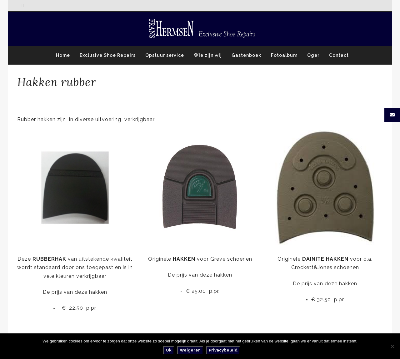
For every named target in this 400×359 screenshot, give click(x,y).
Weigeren (190, 350)
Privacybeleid (223, 350)
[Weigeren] (392, 346)
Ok (169, 350)
